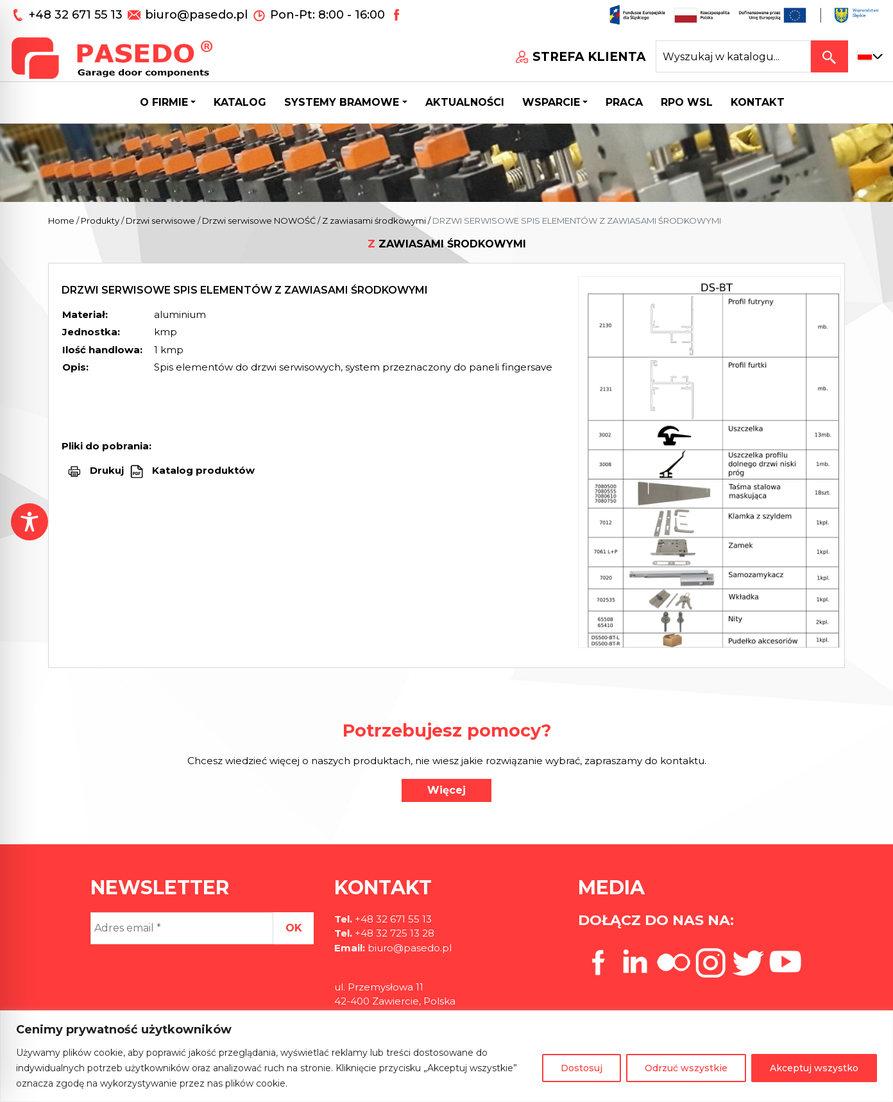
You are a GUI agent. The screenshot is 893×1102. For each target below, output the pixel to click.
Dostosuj (581, 1068)
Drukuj (107, 470)
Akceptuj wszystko (814, 1068)
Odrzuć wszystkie (686, 1068)
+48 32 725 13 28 (393, 933)
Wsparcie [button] (551, 102)
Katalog (240, 102)
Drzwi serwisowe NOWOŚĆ (259, 220)
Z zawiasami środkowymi (374, 220)
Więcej (446, 790)
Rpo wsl (687, 102)
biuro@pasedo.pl (196, 15)
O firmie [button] (164, 102)
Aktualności (464, 102)
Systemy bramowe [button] (341, 102)
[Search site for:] (733, 56)
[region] (446, 1056)
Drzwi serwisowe (161, 220)
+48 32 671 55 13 (77, 15)
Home (61, 220)
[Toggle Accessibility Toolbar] (29, 522)
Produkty (100, 220)
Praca (624, 102)
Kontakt (758, 102)
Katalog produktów (202, 470)
